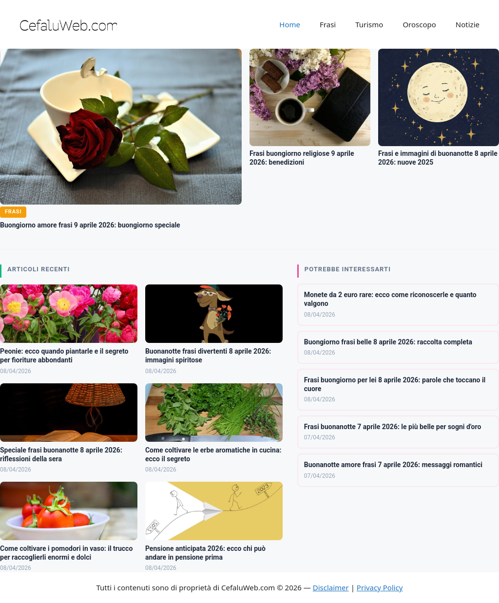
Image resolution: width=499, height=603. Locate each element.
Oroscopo (419, 24)
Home (289, 24)
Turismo (369, 24)
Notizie (468, 24)
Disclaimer (331, 587)
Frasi (328, 24)
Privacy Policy (380, 587)
